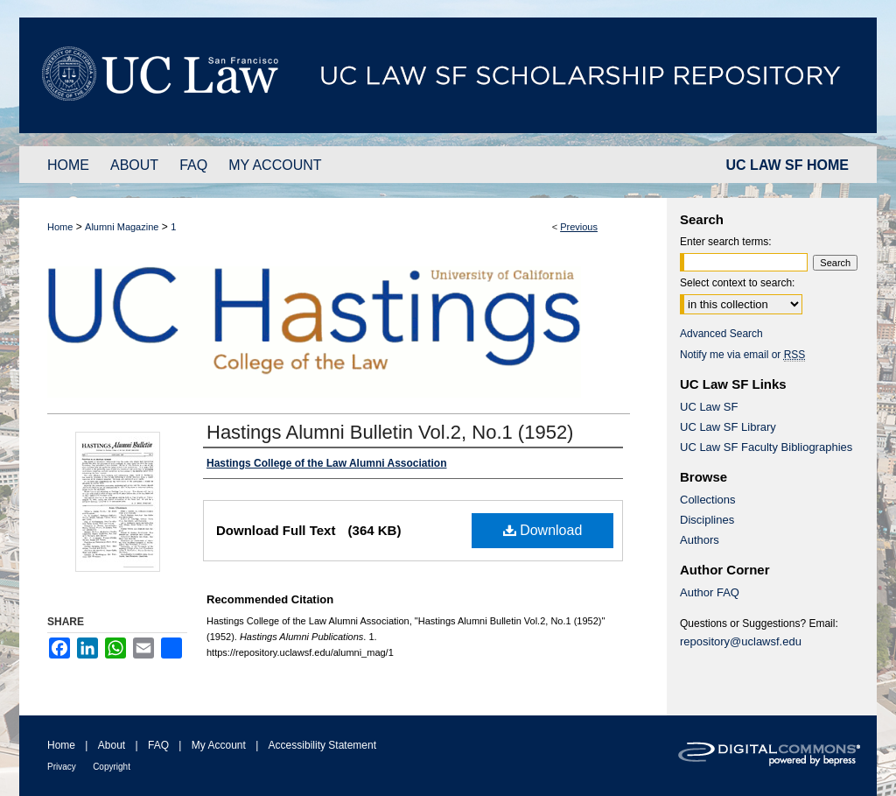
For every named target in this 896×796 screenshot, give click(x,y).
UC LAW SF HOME (787, 165)
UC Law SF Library (728, 426)
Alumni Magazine (121, 227)
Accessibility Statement (322, 745)
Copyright (111, 766)
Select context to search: (737, 283)
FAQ (158, 745)
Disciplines (707, 519)
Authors (699, 539)
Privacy (61, 766)
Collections (708, 499)
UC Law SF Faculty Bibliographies (766, 447)
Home (60, 227)
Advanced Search (721, 334)
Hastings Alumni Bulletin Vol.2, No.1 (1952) (389, 432)
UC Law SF (709, 406)
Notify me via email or (742, 355)
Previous (579, 227)
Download (543, 530)
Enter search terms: (726, 242)
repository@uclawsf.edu (741, 641)
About (111, 745)
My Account (219, 745)
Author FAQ (709, 592)
